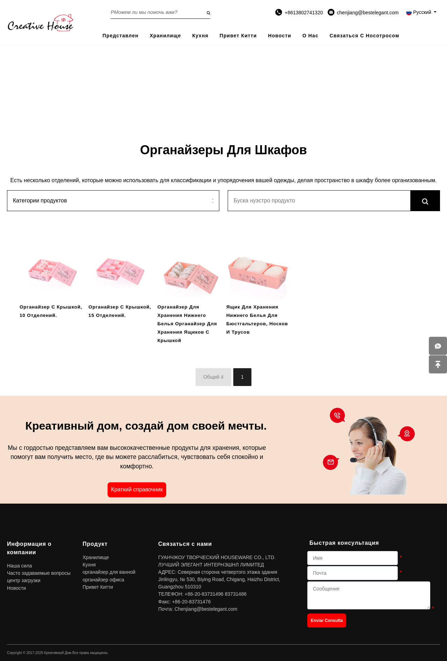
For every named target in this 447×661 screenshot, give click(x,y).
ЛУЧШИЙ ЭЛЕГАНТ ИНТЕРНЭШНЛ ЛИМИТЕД (211, 564)
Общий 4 (213, 377)
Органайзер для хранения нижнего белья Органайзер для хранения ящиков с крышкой (187, 323)
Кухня (200, 35)
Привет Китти (238, 35)
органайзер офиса (103, 579)
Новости (279, 35)
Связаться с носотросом (365, 35)
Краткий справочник (137, 489)
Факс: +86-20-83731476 (184, 601)
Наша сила (19, 566)
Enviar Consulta (327, 620)
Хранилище (165, 35)
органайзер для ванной (109, 572)
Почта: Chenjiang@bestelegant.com (197, 609)
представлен (121, 35)
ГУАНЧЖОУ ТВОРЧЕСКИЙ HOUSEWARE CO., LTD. (217, 557)
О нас (310, 35)
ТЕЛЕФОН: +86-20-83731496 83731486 (202, 594)
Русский (419, 12)
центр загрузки (24, 580)
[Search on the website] (160, 12)
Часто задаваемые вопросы (39, 573)
